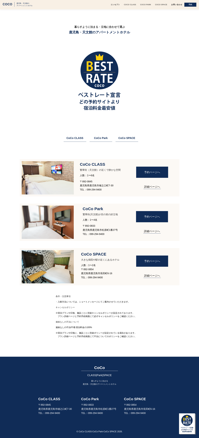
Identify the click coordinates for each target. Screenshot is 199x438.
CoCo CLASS (130, 5)
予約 (190, 5)
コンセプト (115, 5)
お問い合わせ (176, 5)
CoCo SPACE (161, 5)
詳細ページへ (152, 186)
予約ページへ (152, 172)
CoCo (7, 4)
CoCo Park (145, 5)
